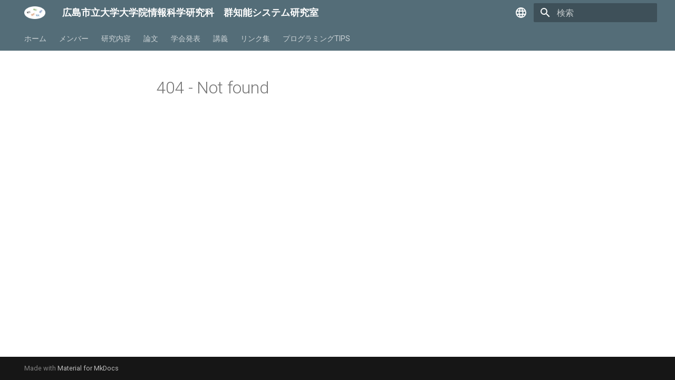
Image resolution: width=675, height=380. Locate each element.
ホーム (35, 38)
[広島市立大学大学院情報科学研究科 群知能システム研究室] (35, 12)
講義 (220, 38)
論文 (150, 38)
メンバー (74, 38)
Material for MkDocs (88, 368)
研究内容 (116, 38)
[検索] (595, 12)
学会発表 (185, 38)
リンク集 (255, 38)
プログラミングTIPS (316, 38)
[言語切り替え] (521, 12)
